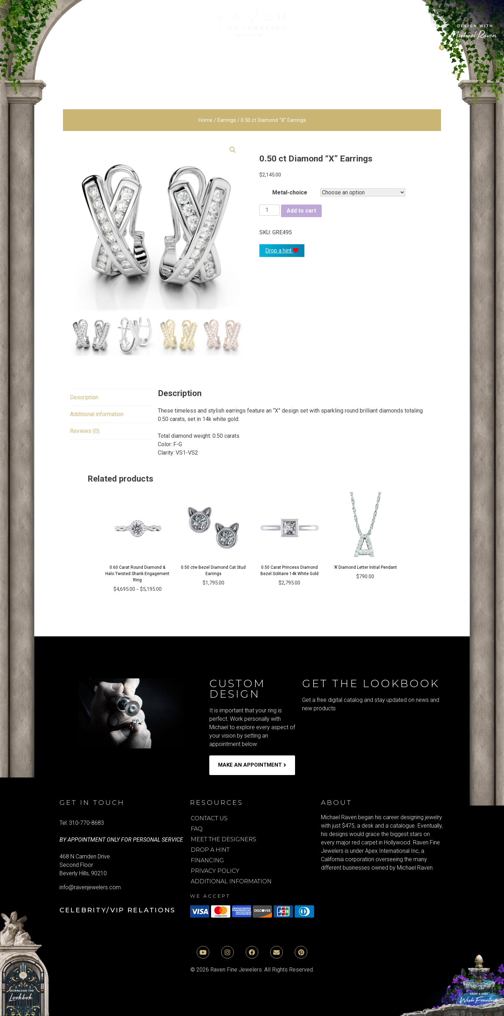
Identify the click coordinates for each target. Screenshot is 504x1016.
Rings (255, 66)
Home (205, 120)
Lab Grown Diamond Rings (290, 50)
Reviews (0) (84, 431)
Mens (294, 66)
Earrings (154, 66)
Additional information (97, 414)
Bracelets (101, 66)
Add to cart (301, 210)
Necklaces (208, 66)
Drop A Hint (210, 849)
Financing (207, 860)
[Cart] (438, 52)
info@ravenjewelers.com (90, 887)
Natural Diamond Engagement (156, 50)
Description (84, 397)
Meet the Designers (223, 839)
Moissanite (385, 50)
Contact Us (209, 818)
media (412, 66)
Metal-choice (289, 192)
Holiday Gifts (354, 66)
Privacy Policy (215, 871)
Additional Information (231, 881)
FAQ (197, 828)
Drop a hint (282, 250)
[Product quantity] (269, 210)
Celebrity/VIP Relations (117, 910)
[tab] (84, 397)
